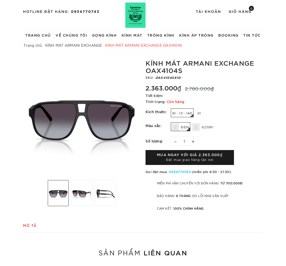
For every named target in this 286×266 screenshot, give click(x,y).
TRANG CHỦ (38, 35)
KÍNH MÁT (132, 35)
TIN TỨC (252, 35)
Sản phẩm (143, 252)
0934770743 (85, 11)
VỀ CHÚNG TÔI (71, 35)
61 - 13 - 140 (183, 114)
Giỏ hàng (241, 11)
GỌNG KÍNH (104, 35)
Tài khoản (208, 11)
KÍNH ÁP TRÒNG (196, 35)
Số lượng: (154, 140)
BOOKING (228, 35)
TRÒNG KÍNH (161, 35)
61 (199, 113)
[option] (81, 117)
